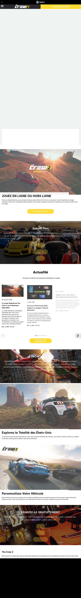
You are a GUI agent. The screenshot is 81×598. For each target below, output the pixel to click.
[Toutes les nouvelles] (40, 341)
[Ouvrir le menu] (2, 6)
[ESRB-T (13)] (40, 589)
